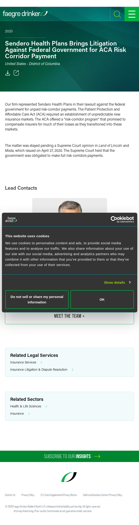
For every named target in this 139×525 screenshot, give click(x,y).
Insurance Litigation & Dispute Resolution (41, 369)
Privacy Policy (28, 495)
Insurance (20, 413)
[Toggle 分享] (16, 72)
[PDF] (7, 72)
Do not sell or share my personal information (37, 299)
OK (102, 299)
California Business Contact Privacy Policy (102, 495)
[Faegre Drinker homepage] (25, 14)
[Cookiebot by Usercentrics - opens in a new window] (114, 219)
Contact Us (10, 495)
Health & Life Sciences (28, 406)
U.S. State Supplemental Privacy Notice (59, 495)
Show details (114, 282)
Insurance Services (26, 362)
